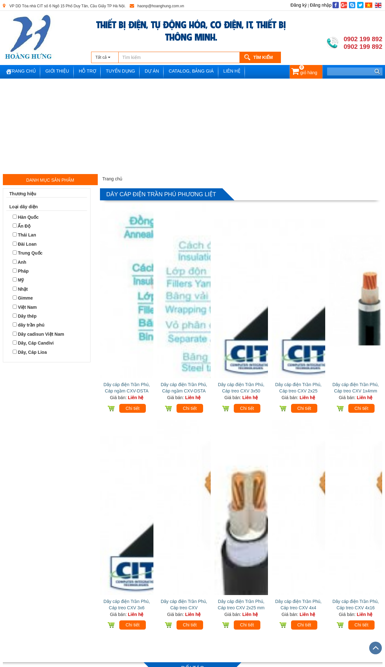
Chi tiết (133, 335)
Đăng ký (298, 5)
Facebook (165, 600)
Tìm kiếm (263, 57)
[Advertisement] (192, 126)
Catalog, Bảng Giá (208, 71)
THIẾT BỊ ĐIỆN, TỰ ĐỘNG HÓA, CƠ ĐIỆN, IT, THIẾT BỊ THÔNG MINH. (191, 30)
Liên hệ (251, 71)
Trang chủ (29, 71)
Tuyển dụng (133, 71)
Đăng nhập (321, 5)
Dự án (166, 71)
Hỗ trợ (98, 71)
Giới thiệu (65, 71)
